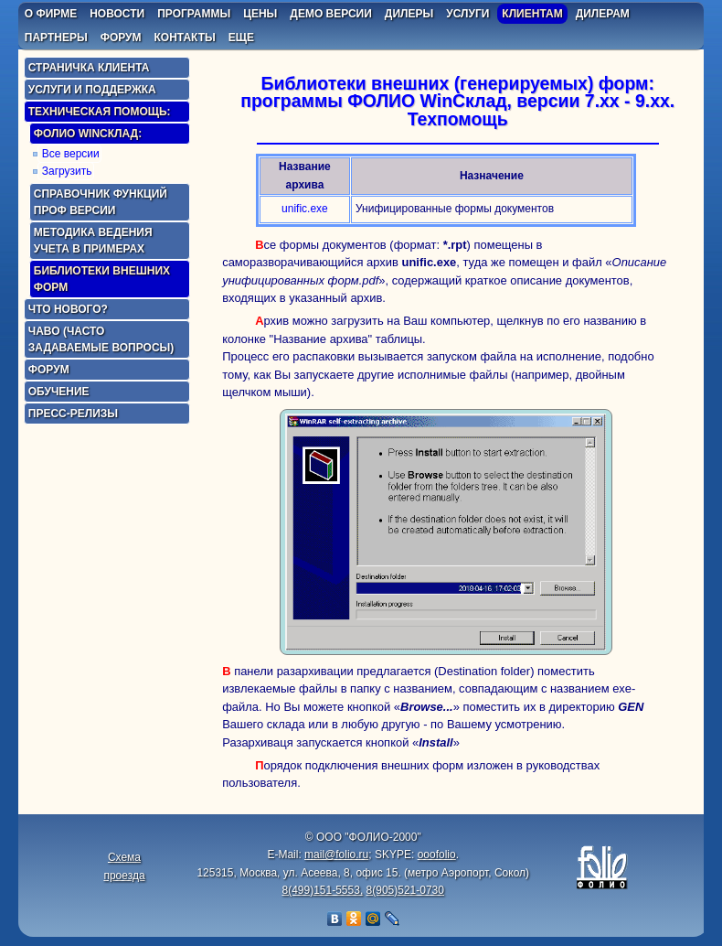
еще (241, 37)
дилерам (603, 13)
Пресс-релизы (73, 413)
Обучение (59, 391)
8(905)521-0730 (405, 890)
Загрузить (67, 171)
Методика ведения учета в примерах (93, 240)
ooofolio (437, 854)
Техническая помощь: (99, 111)
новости (117, 13)
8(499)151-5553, (322, 890)
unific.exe (304, 208)
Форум (48, 369)
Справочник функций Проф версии (100, 202)
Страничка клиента (89, 67)
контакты (185, 37)
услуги (467, 13)
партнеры (56, 37)
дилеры (409, 13)
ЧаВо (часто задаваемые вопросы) (101, 339)
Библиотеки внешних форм (102, 279)
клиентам (532, 13)
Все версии (71, 153)
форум (121, 37)
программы (193, 13)
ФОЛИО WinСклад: (88, 133)
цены (260, 13)
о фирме (51, 13)
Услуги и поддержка (92, 89)
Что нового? (68, 309)
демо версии (331, 13)
